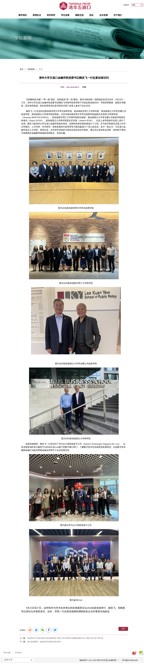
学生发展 (65, 15)
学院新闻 (31, 69)
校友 (91, 15)
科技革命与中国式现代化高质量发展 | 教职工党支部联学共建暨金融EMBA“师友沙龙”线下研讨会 (65, 638)
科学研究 (51, 15)
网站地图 (7, 653)
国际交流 (79, 15)
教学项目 (23, 15)
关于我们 (118, 15)
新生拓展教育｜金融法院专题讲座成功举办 (44, 642)
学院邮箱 (18, 653)
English (126, 5)
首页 (21, 69)
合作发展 (103, 15)
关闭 (123, 629)
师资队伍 (37, 15)
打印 (84, 87)
